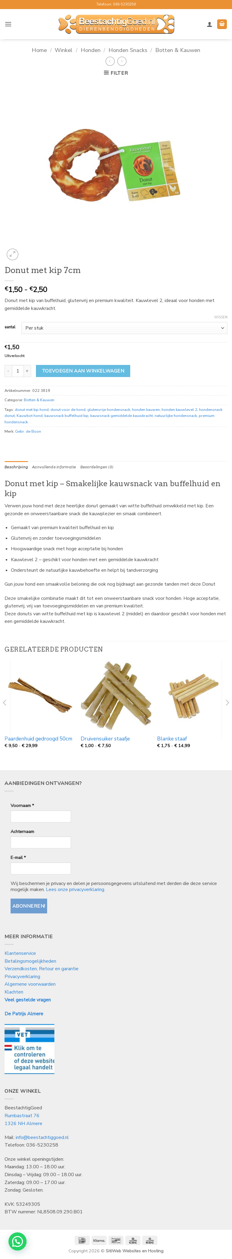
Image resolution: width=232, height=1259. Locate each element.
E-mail (18, 857)
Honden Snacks (127, 50)
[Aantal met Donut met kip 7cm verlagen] (8, 371)
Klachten (14, 992)
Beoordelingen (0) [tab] (96, 467)
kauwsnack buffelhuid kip (66, 415)
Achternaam (22, 831)
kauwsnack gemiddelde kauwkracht (121, 415)
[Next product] (110, 61)
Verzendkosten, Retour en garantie (42, 968)
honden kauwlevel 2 (179, 409)
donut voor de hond (67, 409)
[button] (8, 24)
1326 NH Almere (23, 1123)
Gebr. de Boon (28, 431)
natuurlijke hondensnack (176, 415)
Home (39, 50)
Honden (91, 50)
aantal (10, 327)
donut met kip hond (32, 409)
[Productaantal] (18, 371)
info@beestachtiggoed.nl (42, 1137)
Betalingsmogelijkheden (30, 961)
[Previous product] (122, 61)
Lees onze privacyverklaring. (75, 889)
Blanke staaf (172, 739)
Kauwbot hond (30, 415)
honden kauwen (146, 409)
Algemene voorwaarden (30, 984)
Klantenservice (21, 953)
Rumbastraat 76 (22, 1115)
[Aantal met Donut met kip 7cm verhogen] (27, 371)
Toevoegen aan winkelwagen (83, 371)
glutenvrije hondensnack (108, 409)
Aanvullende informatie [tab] (54, 467)
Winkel (63, 50)
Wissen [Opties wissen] (220, 317)
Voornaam (22, 805)
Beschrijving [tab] (16, 467)
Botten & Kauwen (177, 50)
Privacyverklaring (22, 976)
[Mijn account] (210, 24)
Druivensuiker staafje (105, 739)
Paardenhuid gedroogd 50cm (38, 739)
